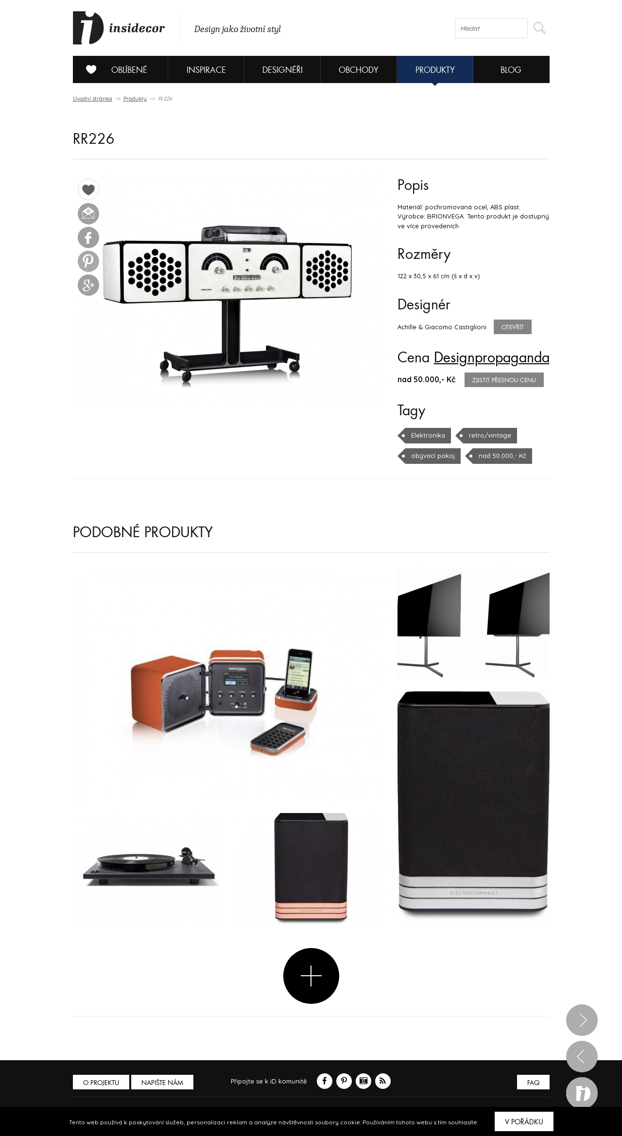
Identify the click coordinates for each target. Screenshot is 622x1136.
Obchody (359, 70)
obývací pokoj (433, 455)
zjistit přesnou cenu (504, 380)
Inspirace (206, 70)
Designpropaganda (492, 358)
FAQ (533, 1083)
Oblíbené (113, 69)
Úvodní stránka (92, 98)
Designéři (282, 70)
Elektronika (428, 435)
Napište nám (162, 1083)
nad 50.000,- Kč (502, 455)
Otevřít (512, 327)
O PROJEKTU (101, 1083)
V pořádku (524, 1122)
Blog (511, 70)
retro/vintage (490, 435)
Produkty (435, 70)
